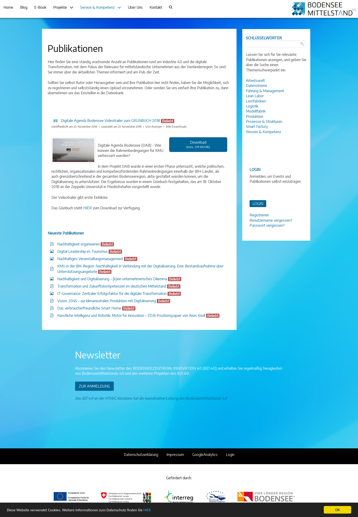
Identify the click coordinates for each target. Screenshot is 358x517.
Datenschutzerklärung (141, 454)
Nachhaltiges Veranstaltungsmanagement (90, 258)
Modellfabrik (256, 111)
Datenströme (256, 85)
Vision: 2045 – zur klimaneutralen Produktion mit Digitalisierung (106, 301)
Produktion (254, 116)
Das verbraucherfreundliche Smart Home (89, 308)
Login (230, 454)
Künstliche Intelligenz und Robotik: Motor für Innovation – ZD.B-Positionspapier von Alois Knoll (131, 315)
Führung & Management (265, 91)
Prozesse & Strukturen (264, 121)
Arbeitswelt (255, 80)
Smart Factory (257, 126)
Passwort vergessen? (267, 225)
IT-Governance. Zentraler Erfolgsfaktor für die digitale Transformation (112, 293)
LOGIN (258, 203)
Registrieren (259, 215)
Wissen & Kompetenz (263, 131)
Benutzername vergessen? (271, 220)
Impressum (175, 454)
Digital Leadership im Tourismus (82, 251)
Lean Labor (255, 96)
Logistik (252, 106)
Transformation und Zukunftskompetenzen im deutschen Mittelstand (111, 286)
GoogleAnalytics (205, 454)
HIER (147, 510)
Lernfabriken (256, 101)
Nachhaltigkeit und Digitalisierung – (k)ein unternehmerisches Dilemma (112, 279)
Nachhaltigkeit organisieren (78, 244)
